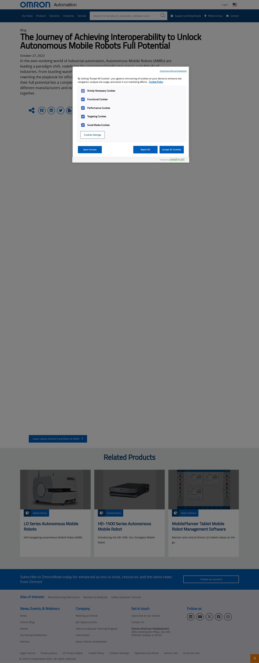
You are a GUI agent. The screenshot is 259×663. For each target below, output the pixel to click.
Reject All (145, 149)
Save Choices (90, 149)
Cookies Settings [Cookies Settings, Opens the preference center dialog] (92, 134)
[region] (130, 114)
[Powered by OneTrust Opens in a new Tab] (173, 160)
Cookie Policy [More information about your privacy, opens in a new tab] (156, 82)
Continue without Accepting (173, 71)
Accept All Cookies (171, 149)
